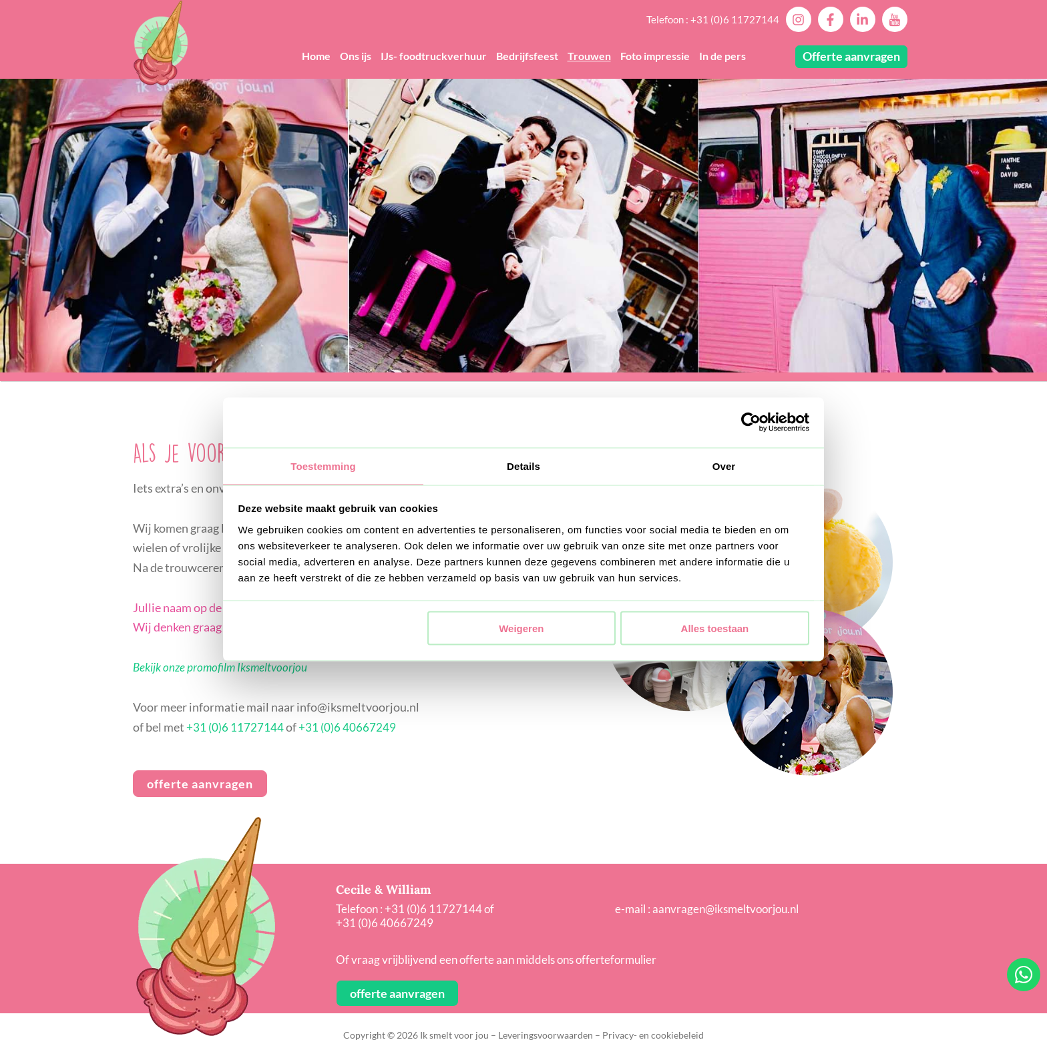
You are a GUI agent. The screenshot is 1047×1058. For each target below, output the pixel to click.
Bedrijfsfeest (527, 55)
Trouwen (589, 55)
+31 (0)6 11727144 (235, 727)
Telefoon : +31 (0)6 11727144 (712, 19)
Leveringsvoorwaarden (545, 1035)
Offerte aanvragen (851, 56)
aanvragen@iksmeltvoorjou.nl (725, 909)
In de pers (722, 55)
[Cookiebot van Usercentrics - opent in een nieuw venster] (750, 422)
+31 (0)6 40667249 (347, 727)
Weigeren (521, 629)
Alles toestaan (715, 629)
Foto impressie (655, 55)
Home (316, 55)
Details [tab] (523, 465)
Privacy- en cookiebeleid (653, 1035)
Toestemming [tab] (323, 465)
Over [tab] (724, 465)
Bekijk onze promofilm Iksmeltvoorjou (223, 666)
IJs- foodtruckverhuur (434, 55)
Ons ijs (355, 55)
